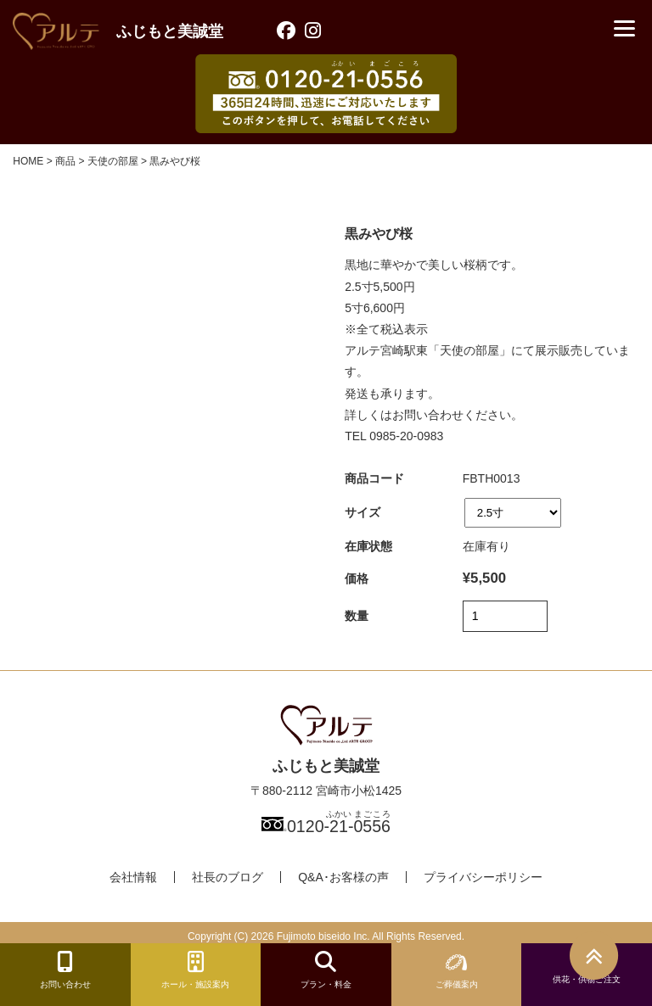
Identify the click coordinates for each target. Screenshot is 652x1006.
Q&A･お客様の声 (343, 877)
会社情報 (133, 877)
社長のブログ (227, 877)
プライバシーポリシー (483, 877)
